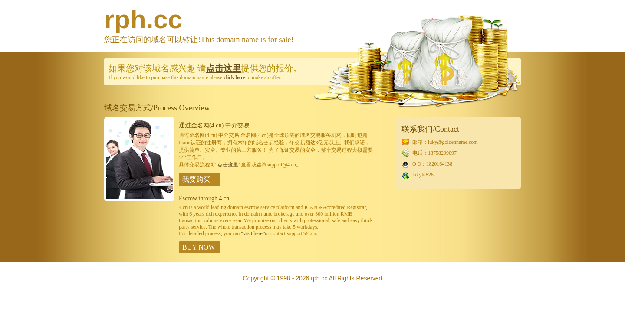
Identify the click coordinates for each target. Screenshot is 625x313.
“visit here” (253, 233)
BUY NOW (198, 247)
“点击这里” (228, 165)
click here (234, 77)
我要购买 (196, 179)
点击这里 (223, 68)
